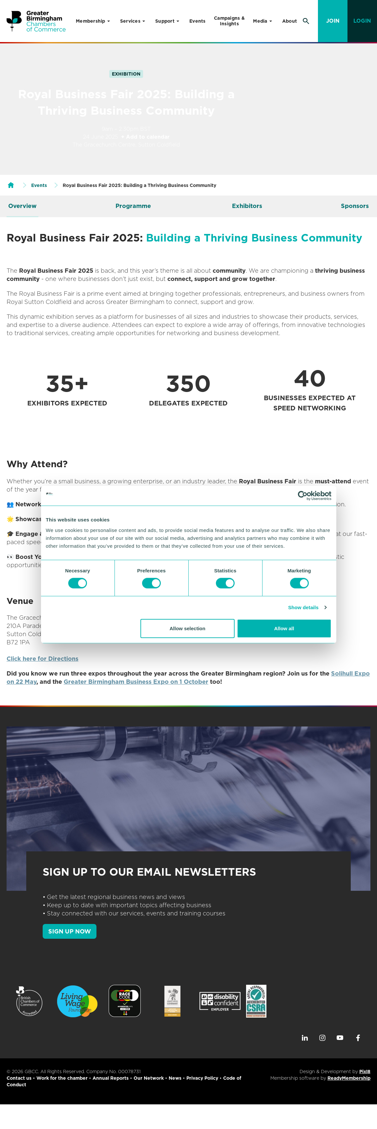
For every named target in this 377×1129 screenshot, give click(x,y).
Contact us (19, 1078)
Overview (22, 205)
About (289, 21)
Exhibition (126, 74)
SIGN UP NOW (69, 931)
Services (130, 21)
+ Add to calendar (145, 137)
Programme (133, 205)
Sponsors (355, 205)
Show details (303, 607)
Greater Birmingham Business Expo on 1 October (136, 681)
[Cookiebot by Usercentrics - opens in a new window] (302, 496)
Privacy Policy (202, 1078)
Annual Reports (111, 1078)
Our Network (149, 1078)
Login (362, 21)
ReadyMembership (348, 1078)
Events (197, 21)
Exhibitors (247, 205)
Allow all (284, 628)
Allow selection (187, 628)
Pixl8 (364, 1071)
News (175, 1078)
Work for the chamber (62, 1078)
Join (333, 21)
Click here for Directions (42, 658)
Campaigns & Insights (229, 20)
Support (165, 21)
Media (260, 21)
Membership (90, 21)
